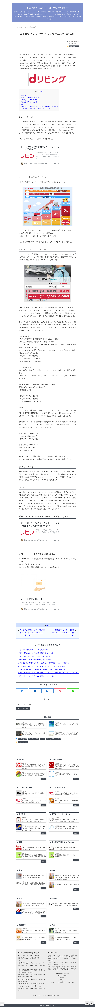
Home (48, 625)
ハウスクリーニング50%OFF (30, 100)
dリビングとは (25, 95)
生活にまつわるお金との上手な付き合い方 (47, 8)
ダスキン (42, 738)
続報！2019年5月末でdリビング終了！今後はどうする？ (39, 106)
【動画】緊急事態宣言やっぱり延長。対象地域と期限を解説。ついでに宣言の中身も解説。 (33, 766)
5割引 (25, 738)
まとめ (22, 104)
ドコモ (48, 738)
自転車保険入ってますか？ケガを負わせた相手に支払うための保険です (43, 666)
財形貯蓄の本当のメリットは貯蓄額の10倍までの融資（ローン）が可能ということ (66, 828)
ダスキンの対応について (28, 102)
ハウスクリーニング (56, 738)
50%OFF (20, 738)
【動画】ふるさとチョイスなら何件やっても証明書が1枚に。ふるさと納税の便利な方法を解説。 (67, 766)
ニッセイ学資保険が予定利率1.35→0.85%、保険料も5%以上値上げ (41, 669)
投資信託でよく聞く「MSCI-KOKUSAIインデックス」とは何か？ (63, 632)
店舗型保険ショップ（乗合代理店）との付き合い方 (36, 660)
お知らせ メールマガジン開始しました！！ (35, 108)
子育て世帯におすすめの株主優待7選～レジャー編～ (36, 653)
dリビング (30, 738)
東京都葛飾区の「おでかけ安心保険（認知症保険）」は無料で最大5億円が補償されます (34, 856)
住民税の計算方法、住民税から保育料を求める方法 (36, 676)
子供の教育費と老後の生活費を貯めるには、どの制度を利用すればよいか (43, 663)
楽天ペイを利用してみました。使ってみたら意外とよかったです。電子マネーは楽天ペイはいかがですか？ (33, 828)
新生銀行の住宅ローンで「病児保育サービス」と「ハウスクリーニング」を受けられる (32, 632)
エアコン (36, 738)
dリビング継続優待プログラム (30, 97)
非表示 (40, 91)
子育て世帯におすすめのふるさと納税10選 (33, 650)
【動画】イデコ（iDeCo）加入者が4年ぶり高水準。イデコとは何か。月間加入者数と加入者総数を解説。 (67, 877)
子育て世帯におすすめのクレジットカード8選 (34, 656)
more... (43, 778)
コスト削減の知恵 (74, 46)
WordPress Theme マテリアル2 (47, 1005)
